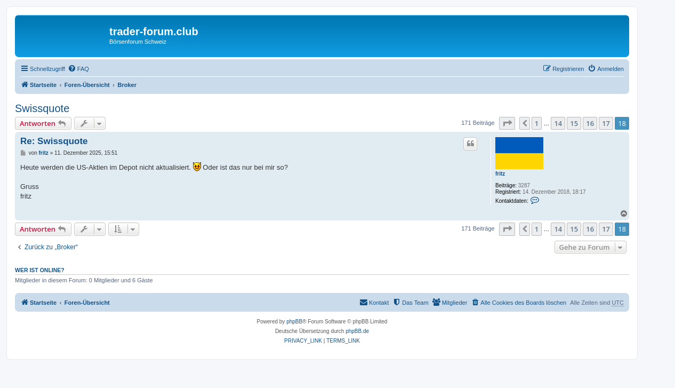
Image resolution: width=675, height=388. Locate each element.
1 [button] (537, 123)
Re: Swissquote (54, 141)
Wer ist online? (40, 270)
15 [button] (574, 123)
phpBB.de (357, 331)
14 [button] (558, 123)
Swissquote (42, 108)
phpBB (294, 321)
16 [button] (590, 123)
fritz (500, 174)
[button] (507, 123)
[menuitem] (78, 68)
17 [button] (606, 123)
